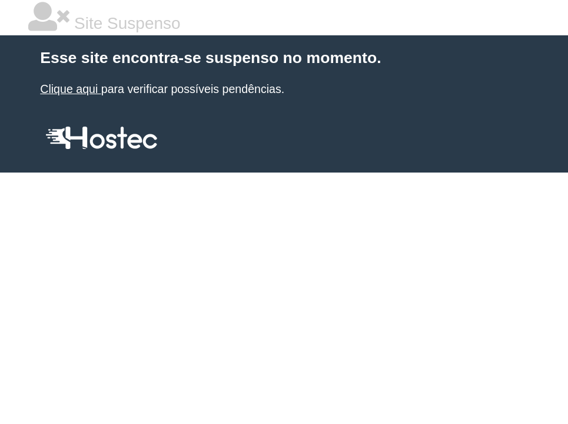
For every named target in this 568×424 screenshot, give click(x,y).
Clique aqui (70, 88)
